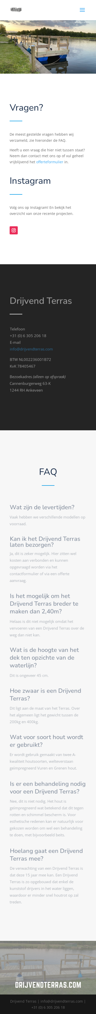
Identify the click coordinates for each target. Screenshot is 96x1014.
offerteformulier (49, 161)
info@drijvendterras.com (31, 351)
